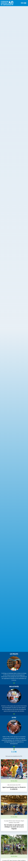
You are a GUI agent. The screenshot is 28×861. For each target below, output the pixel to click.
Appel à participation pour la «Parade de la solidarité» (14, 788)
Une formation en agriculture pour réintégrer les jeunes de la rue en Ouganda (14, 827)
